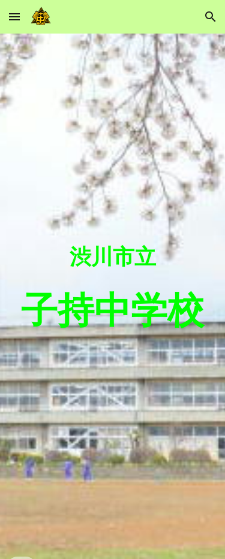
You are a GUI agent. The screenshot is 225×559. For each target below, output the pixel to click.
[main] (112, 296)
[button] (14, 16)
